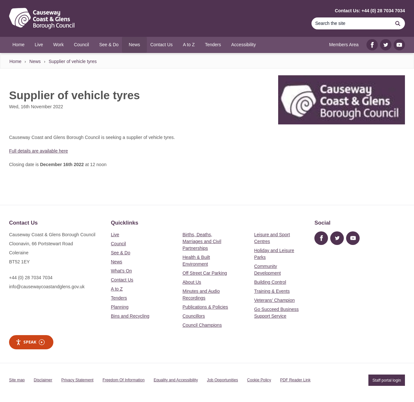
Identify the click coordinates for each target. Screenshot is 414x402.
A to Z (117, 288)
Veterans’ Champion (274, 300)
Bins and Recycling (130, 316)
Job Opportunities (222, 380)
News (35, 61)
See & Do (120, 252)
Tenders (119, 298)
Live (115, 234)
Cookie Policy (259, 380)
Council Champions (202, 325)
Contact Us (122, 279)
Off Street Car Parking (204, 273)
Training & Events (272, 291)
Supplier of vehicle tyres (73, 61)
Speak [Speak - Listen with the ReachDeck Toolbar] (30, 342)
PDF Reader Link (295, 380)
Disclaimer (43, 380)
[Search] (350, 23)
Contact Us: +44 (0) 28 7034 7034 (370, 10)
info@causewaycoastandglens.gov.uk (46, 286)
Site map (17, 380)
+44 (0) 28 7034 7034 (30, 277)
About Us (191, 282)
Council (118, 243)
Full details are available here (38, 150)
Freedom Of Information (124, 380)
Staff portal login (386, 380)
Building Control (270, 282)
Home (15, 61)
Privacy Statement (77, 380)
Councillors (193, 316)
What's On (121, 270)
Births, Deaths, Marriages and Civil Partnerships (201, 241)
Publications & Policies (205, 307)
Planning (120, 307)
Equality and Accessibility (176, 380)
